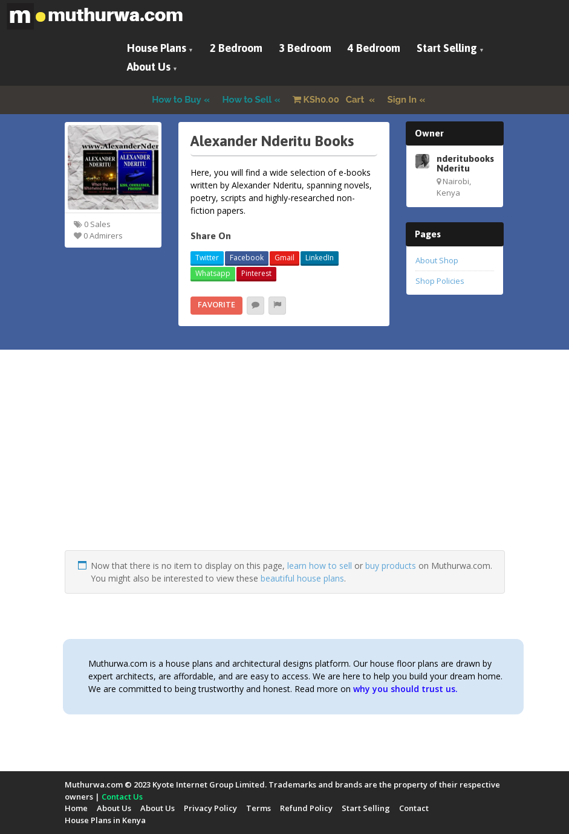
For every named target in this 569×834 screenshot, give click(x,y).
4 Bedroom (374, 48)
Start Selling (447, 48)
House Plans (156, 48)
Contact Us (122, 796)
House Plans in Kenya (105, 820)
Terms (258, 808)
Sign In (402, 99)
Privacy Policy (210, 808)
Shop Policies (439, 280)
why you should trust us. (405, 688)
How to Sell (247, 99)
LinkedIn (319, 257)
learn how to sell (319, 565)
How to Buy (176, 99)
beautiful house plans (302, 578)
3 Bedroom (305, 48)
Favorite (216, 304)
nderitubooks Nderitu (465, 163)
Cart (329, 99)
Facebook (247, 257)
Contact (414, 808)
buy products (390, 565)
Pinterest (256, 273)
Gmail (284, 257)
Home (76, 808)
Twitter (207, 257)
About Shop (436, 260)
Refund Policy (306, 808)
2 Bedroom (236, 48)
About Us (149, 66)
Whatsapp (212, 273)
